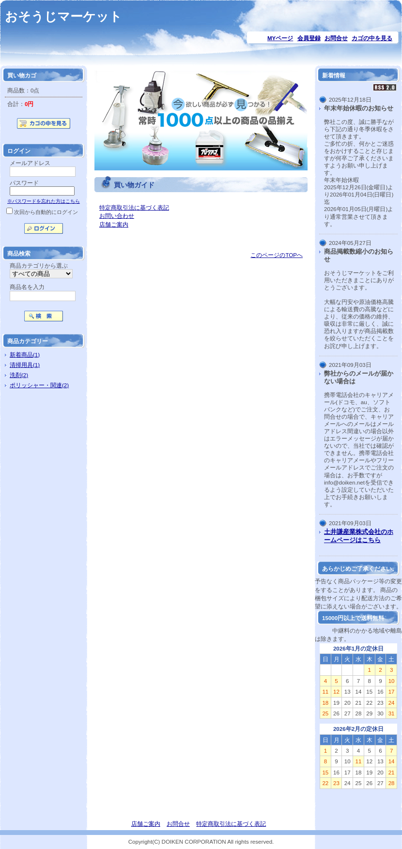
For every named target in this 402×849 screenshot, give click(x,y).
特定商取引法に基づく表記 (134, 207)
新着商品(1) (25, 354)
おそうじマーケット (63, 16)
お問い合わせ (116, 215)
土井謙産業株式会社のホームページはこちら (358, 536)
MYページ (280, 38)
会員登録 (309, 38)
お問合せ (336, 38)
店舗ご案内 (113, 224)
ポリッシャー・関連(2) (39, 385)
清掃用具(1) (25, 365)
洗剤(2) (19, 375)
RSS (385, 87)
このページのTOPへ (276, 255)
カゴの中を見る (372, 38)
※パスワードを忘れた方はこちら (43, 201)
